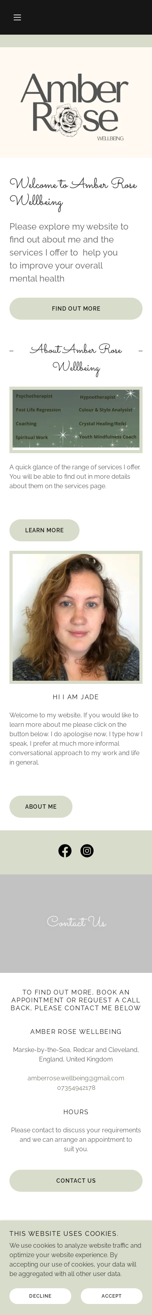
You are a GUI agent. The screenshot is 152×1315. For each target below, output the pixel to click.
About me (41, 807)
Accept (112, 1296)
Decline (40, 1296)
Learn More (44, 530)
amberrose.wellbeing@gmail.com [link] (76, 1078)
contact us (76, 1181)
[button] (17, 17)
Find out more (76, 309)
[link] (65, 852)
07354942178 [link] (76, 1087)
